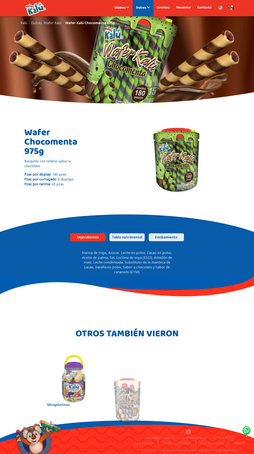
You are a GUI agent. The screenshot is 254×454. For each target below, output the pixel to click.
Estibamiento (166, 237)
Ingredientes (88, 237)
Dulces (143, 8)
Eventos (163, 7)
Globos (122, 8)
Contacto (204, 7)
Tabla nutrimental (127, 237)
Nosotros (183, 7)
